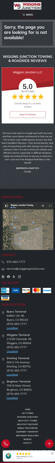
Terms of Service (30, 452)
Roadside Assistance (27, 417)
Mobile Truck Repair (27, 428)
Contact (27, 443)
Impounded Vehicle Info (27, 435)
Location (12, 328)
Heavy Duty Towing (27, 421)
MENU (27, 14)
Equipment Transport (27, 432)
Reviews (27, 439)
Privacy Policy (46, 452)
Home (27, 409)
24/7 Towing (27, 413)
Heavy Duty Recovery (27, 424)
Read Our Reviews (28, 114)
